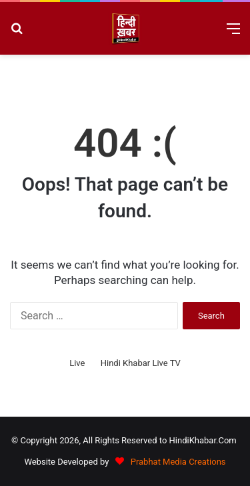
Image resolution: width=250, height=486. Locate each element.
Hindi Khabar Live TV (141, 363)
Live (77, 363)
